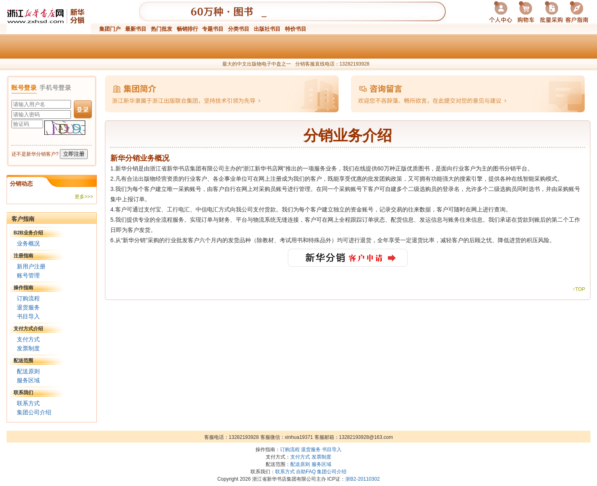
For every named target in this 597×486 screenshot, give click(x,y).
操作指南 (23, 288)
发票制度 (28, 348)
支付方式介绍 (28, 329)
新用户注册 (31, 266)
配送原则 (28, 371)
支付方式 (28, 339)
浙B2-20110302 (362, 479)
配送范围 (23, 360)
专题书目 (212, 29)
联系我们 (23, 392)
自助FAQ (306, 472)
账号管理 (28, 275)
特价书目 (295, 29)
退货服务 (28, 307)
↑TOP (579, 289)
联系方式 (28, 403)
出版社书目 (267, 29)
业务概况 (28, 243)
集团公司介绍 (34, 412)
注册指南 (23, 256)
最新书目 (135, 29)
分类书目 (238, 29)
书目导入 (28, 316)
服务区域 (28, 380)
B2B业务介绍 (28, 233)
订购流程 (28, 298)
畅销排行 (187, 29)
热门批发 (161, 29)
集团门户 (110, 29)
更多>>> (84, 197)
